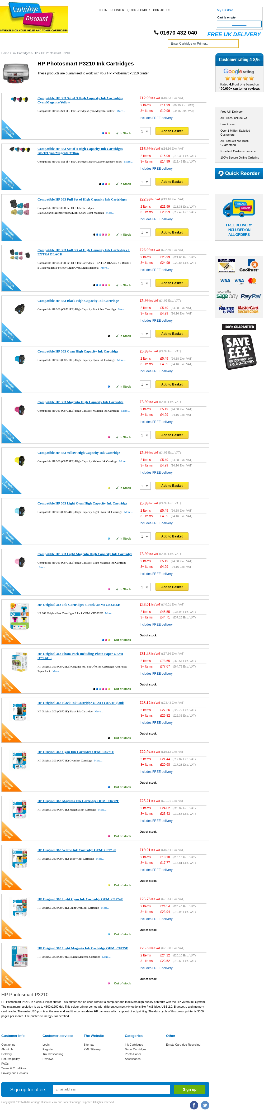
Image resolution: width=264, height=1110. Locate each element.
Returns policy (10, 1058)
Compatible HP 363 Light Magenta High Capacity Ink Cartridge (84, 554)
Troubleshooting (53, 1054)
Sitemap (89, 1044)
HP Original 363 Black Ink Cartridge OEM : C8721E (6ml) (80, 703)
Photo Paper (133, 1054)
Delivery (6, 1054)
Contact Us (161, 10)
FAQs (5, 1063)
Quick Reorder (139, 10)
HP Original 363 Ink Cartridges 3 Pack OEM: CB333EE (78, 605)
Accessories (132, 1058)
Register (117, 10)
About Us (7, 1049)
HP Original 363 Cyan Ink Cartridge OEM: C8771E (75, 752)
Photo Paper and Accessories (133, 44)
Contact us (8, 1044)
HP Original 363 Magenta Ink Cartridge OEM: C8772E (78, 801)
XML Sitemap (92, 1049)
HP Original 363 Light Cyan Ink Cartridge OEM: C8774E (80, 899)
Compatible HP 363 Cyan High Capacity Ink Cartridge (77, 351)
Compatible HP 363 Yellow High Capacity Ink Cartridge (78, 453)
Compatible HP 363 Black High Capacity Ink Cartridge (78, 301)
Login (103, 10)
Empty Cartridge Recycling (183, 1044)
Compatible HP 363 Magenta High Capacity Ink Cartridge (80, 402)
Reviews (48, 1058)
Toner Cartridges (81, 44)
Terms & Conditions (13, 1068)
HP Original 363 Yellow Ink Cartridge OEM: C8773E (76, 850)
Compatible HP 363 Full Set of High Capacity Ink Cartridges (82, 199)
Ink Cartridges (41, 44)
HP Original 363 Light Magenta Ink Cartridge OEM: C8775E (82, 948)
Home (11, 44)
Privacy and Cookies (14, 1073)
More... (121, 110)
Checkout (239, 24)
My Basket (225, 10)
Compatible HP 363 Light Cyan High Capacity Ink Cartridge (82, 503)
